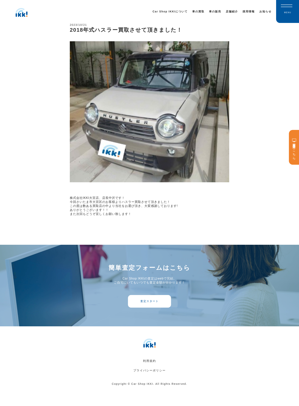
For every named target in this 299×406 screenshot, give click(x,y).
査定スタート (149, 314)
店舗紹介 (232, 11)
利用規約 (149, 378)
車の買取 (198, 11)
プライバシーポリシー (149, 388)
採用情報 (249, 11)
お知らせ (265, 11)
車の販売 (215, 11)
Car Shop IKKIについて (170, 11)
